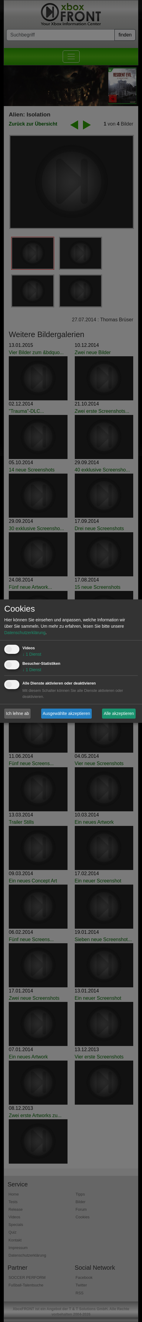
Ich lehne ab (17, 713)
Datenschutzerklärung (24, 632)
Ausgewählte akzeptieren (66, 713)
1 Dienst (31, 654)
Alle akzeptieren (119, 713)
